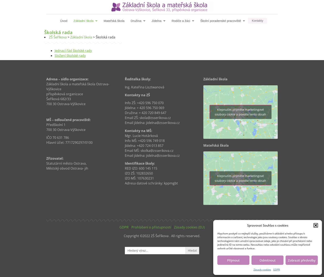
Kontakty (257, 21)
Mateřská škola (114, 21)
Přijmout (233, 260)
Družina (138, 21)
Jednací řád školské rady (73, 50)
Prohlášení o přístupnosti (151, 227)
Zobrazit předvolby (302, 260)
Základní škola (86, 21)
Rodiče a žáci (183, 21)
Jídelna (159, 21)
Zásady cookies (262, 269)
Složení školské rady (70, 55)
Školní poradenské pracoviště (223, 21)
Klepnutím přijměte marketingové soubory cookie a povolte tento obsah (240, 112)
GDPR (276, 269)
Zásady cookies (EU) (189, 227)
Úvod (64, 21)
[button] (316, 225)
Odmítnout (268, 260)
